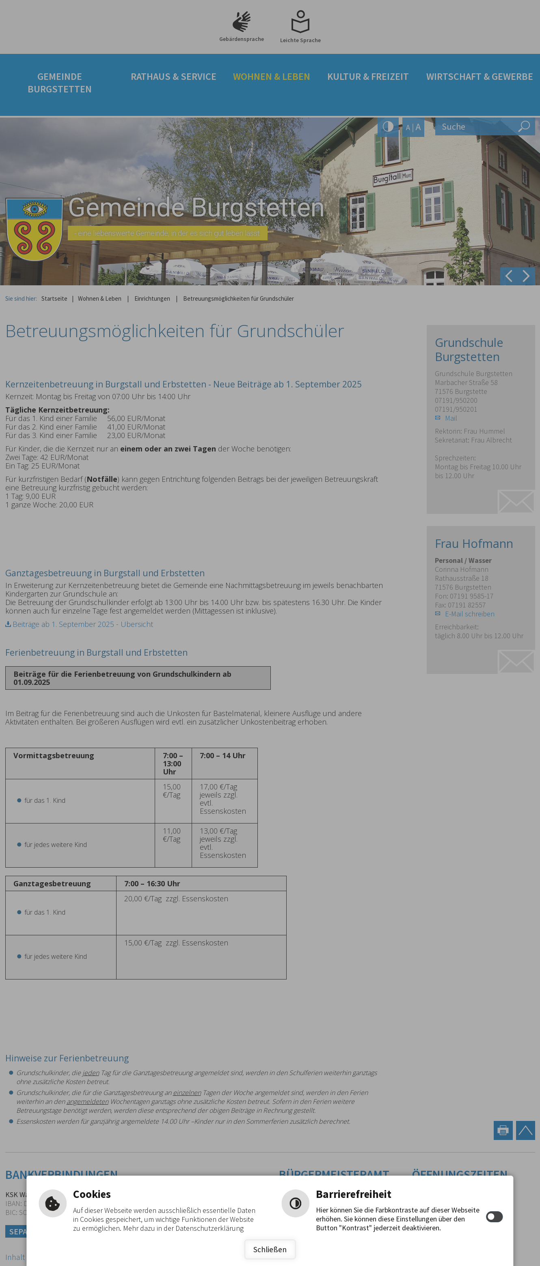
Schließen (270, 1249)
